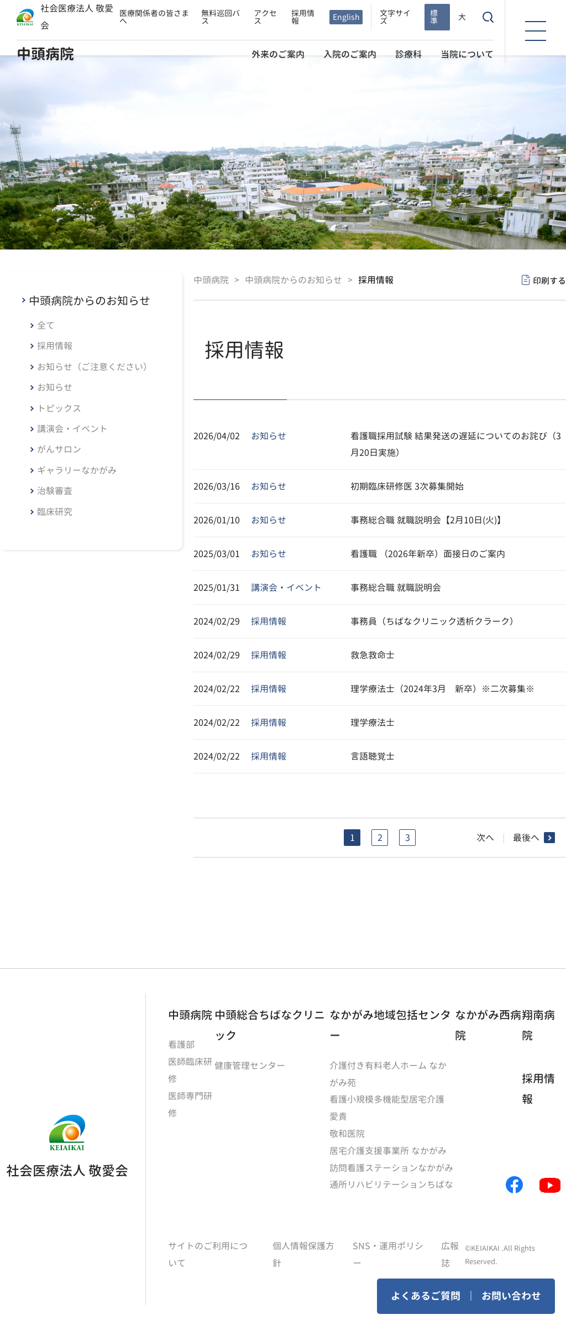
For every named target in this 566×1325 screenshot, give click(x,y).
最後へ (526, 837)
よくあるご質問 (425, 1296)
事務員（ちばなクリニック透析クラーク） (434, 621)
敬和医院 (347, 1131)
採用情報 (303, 16)
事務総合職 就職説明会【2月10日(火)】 (428, 519)
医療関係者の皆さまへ (154, 16)
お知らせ (54, 387)
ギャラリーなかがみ (77, 470)
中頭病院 (45, 53)
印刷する (549, 280)
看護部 (181, 1044)
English (346, 16)
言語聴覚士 (372, 756)
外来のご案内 (278, 53)
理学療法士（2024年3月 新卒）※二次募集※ (442, 688)
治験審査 (54, 491)
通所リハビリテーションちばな (391, 1181)
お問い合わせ (511, 1296)
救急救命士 (372, 654)
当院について (467, 53)
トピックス (59, 408)
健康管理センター (249, 1065)
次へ (485, 837)
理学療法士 (372, 722)
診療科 (408, 53)
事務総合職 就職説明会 (395, 587)
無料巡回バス (220, 16)
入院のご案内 (349, 53)
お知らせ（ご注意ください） (94, 367)
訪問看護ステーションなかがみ (391, 1164)
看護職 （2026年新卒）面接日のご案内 (427, 553)
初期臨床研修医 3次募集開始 (407, 486)
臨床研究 (54, 512)
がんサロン (59, 449)
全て (46, 325)
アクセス (265, 16)
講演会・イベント (72, 429)
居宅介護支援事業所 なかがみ (388, 1148)
